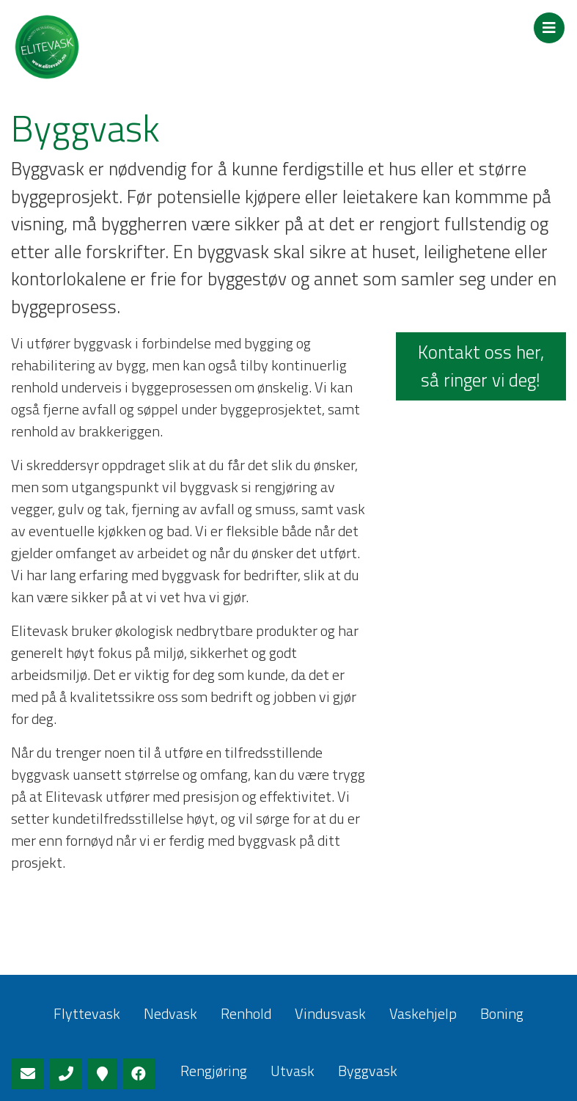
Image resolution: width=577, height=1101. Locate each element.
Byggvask (367, 1070)
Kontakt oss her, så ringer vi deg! (481, 366)
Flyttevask (87, 1013)
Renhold (246, 1013)
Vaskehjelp (423, 1013)
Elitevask (110, 47)
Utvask (293, 1070)
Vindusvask (330, 1013)
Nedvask (170, 1013)
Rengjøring (213, 1070)
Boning (501, 1013)
